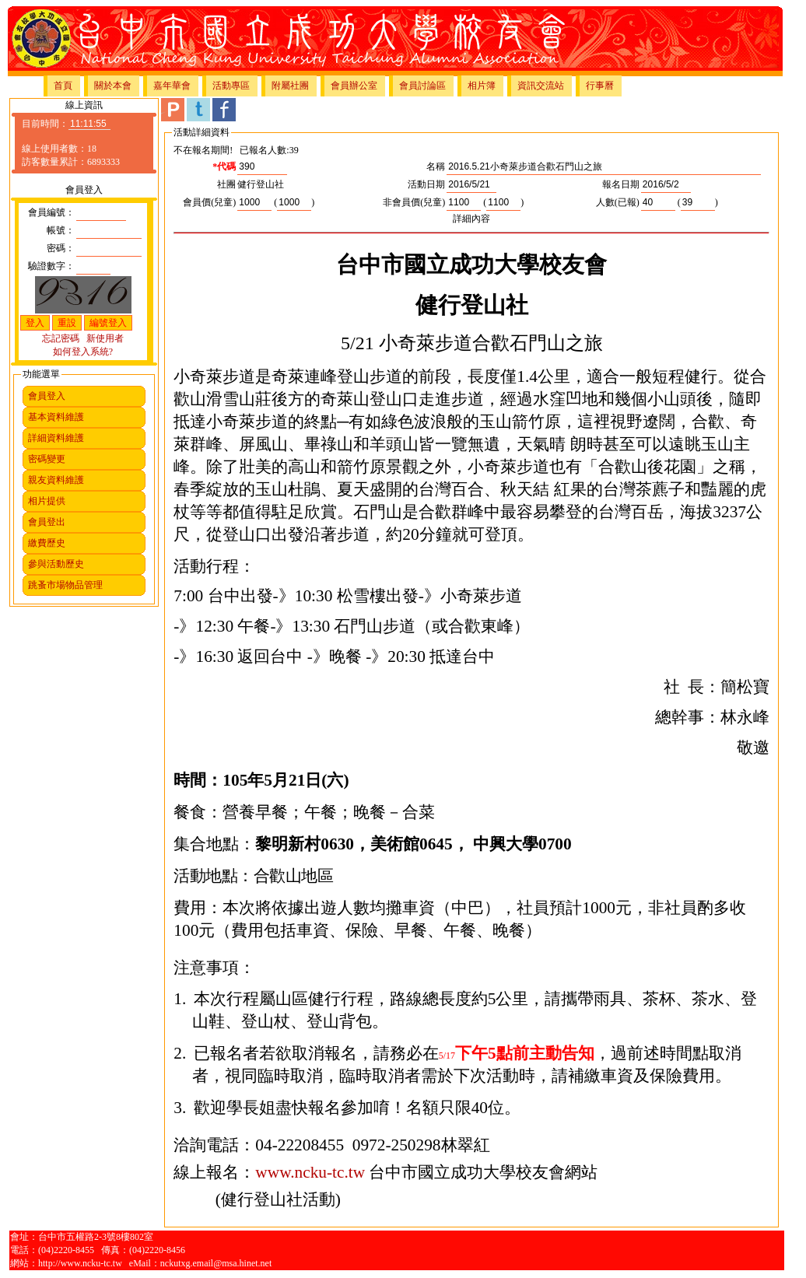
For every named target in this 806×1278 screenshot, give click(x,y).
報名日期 (621, 184)
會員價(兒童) (209, 202)
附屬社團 (290, 85)
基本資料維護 (56, 416)
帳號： (61, 230)
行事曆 (600, 85)
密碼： (61, 248)
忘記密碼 (60, 338)
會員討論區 (422, 85)
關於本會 (112, 85)
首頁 (63, 85)
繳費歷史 (46, 542)
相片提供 (46, 500)
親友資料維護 (56, 479)
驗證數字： (51, 266)
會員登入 (46, 395)
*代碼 (224, 166)
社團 (226, 184)
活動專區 (231, 85)
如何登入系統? (83, 351)
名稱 (435, 166)
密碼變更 (46, 458)
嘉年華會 (172, 85)
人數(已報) (618, 202)
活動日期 (426, 184)
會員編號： (51, 212)
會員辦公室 (354, 85)
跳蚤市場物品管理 (65, 584)
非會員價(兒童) (414, 202)
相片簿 (482, 85)
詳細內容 (471, 218)
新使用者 (105, 338)
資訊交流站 (540, 85)
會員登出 (46, 521)
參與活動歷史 (56, 563)
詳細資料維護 (56, 437)
